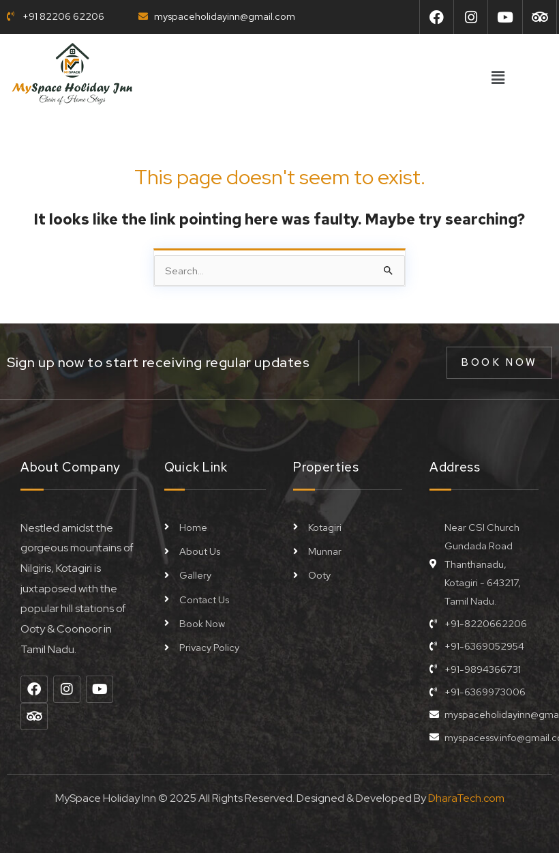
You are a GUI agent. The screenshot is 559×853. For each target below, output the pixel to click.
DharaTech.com (466, 797)
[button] (497, 78)
